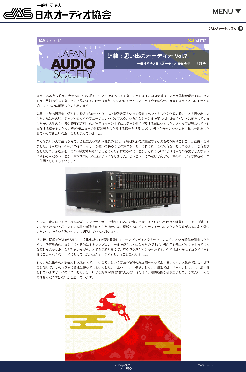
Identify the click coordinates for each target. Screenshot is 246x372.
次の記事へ (205, 365)
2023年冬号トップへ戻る (123, 366)
